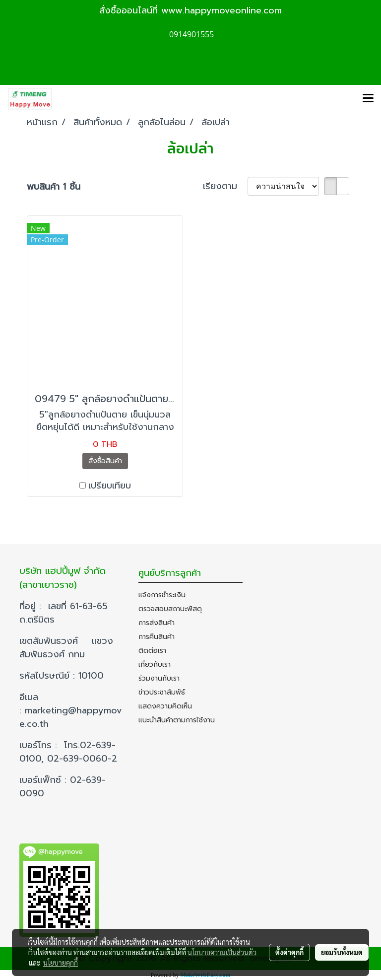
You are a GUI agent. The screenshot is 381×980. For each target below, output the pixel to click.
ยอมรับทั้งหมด (342, 952)
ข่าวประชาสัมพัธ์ (161, 692)
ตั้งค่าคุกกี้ (289, 952)
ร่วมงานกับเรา (159, 678)
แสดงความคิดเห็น (165, 706)
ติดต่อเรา (152, 650)
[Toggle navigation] (368, 99)
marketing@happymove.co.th (70, 717)
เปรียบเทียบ (109, 485)
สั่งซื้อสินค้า (105, 461)
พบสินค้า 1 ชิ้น (53, 187)
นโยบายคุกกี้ (60, 962)
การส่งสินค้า (156, 623)
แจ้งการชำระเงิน (162, 595)
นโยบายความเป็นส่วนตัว (222, 952)
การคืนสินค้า (156, 636)
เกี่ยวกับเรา (154, 664)
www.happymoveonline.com (221, 10)
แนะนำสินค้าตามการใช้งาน (176, 720)
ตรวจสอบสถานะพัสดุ (170, 609)
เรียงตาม (225, 186)
